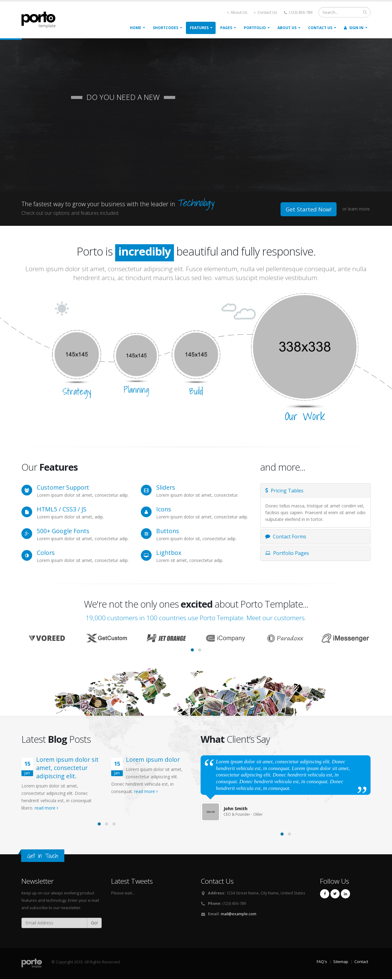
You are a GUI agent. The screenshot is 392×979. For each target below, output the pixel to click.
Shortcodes (165, 27)
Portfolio (255, 27)
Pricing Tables (284, 490)
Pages (226, 27)
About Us (237, 12)
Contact (361, 961)
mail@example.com (238, 913)
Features (199, 27)
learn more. (359, 209)
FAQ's (322, 961)
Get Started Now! (308, 209)
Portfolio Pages (287, 553)
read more (46, 808)
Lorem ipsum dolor (153, 759)
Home (135, 27)
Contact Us (265, 12)
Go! (94, 923)
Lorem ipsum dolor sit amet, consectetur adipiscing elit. (67, 767)
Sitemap (340, 961)
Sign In (354, 27)
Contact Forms (285, 536)
